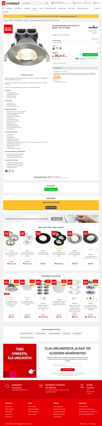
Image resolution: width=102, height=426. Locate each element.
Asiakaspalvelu (17, 385)
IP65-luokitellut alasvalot (27, 337)
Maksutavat (8, 406)
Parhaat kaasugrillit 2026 (86, 414)
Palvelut (56, 403)
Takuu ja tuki (9, 414)
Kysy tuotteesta (51, 207)
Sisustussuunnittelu (59, 411)
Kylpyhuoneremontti (59, 409)
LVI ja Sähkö (71, 8)
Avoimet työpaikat (33, 409)
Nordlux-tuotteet (92, 30)
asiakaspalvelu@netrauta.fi (20, 390)
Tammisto (90, 388)
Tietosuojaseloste (33, 411)
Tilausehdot (8, 411)
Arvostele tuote (51, 189)
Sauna (40, 8)
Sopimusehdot (32, 414)
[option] (53, 48)
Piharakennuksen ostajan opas (88, 411)
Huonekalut (27, 8)
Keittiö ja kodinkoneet (82, 8)
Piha (3, 8)
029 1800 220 (51, 388)
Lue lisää (55, 80)
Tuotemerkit (5, 12)
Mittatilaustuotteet (59, 414)
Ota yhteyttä (16, 388)
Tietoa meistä (32, 406)
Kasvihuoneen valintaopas (86, 409)
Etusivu (6, 20)
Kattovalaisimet (19, 20)
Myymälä (90, 385)
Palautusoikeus (9, 409)
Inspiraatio (82, 403)
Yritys (30, 403)
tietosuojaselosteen (70, 375)
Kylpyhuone (9, 8)
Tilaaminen (8, 403)
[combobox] (35, 3)
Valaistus (34, 8)
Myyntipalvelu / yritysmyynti (55, 385)
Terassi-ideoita (83, 406)
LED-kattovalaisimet (41, 333)
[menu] (47, 10)
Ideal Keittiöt (57, 417)
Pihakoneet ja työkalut (50, 8)
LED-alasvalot (66, 333)
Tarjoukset (97, 8)
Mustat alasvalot (77, 333)
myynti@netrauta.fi (51, 392)
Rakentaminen (62, 8)
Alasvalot (26, 20)
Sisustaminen (18, 8)
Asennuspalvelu (58, 406)
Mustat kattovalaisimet (54, 333)
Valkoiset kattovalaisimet (27, 333)
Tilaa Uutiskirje (67, 369)
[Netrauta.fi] (10, 3)
